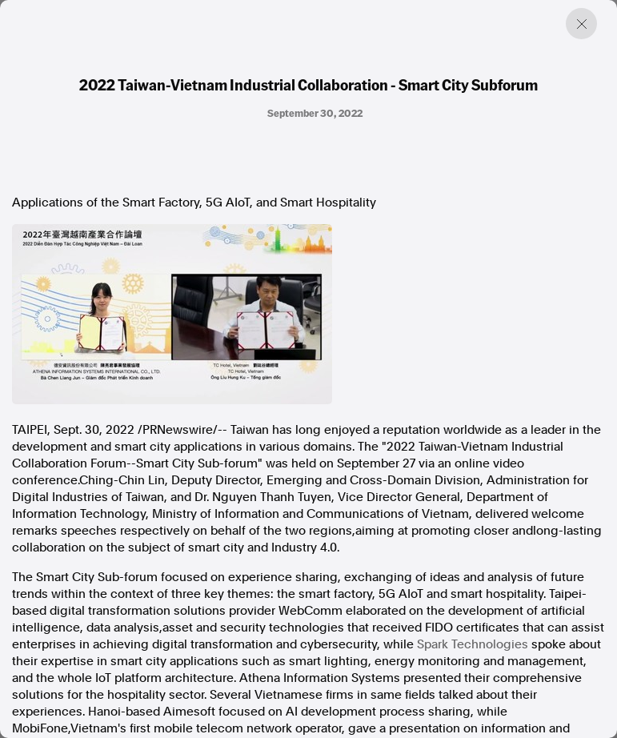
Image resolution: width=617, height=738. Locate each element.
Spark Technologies (472, 644)
